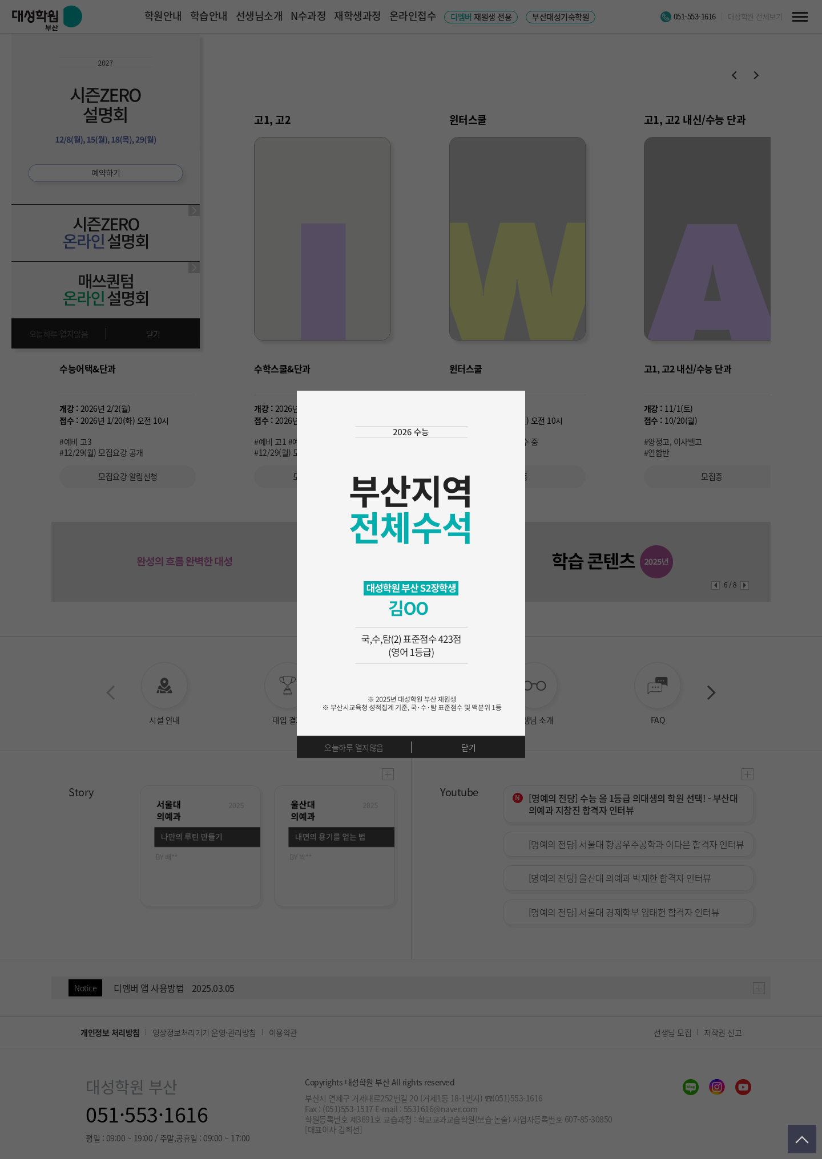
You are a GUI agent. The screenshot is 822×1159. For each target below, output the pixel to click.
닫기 (468, 747)
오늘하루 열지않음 (354, 747)
